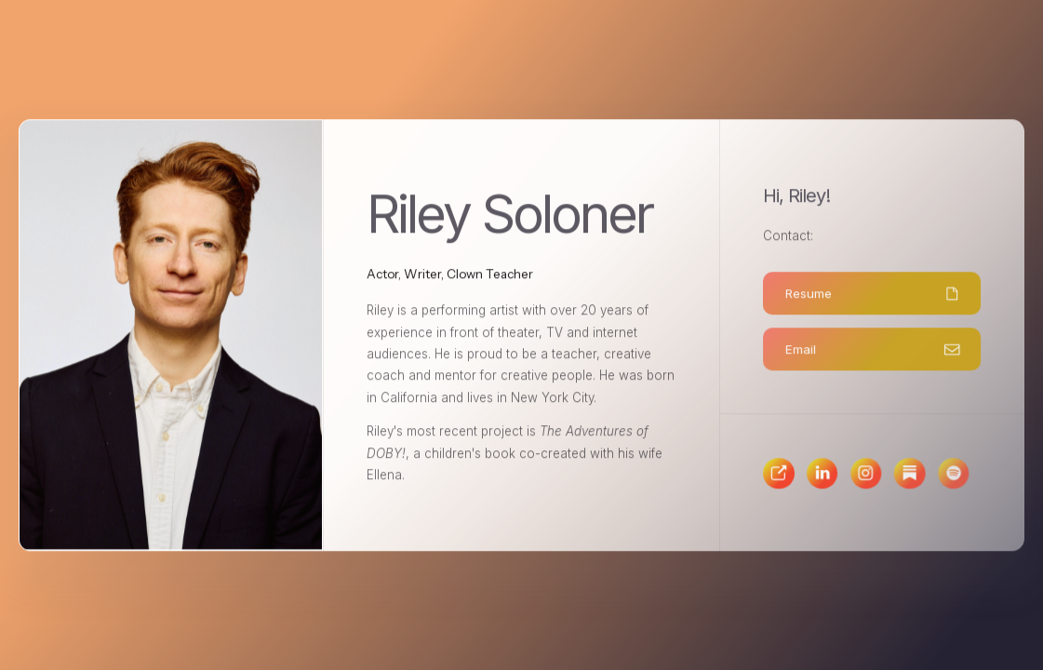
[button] (872, 294)
